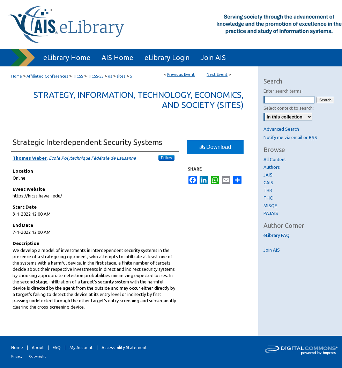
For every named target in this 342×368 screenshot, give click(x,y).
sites (121, 76)
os (110, 76)
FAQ (57, 347)
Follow (166, 158)
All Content (274, 159)
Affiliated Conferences (48, 76)
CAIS (268, 182)
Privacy (16, 356)
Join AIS (271, 249)
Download (215, 147)
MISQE (270, 205)
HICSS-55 (96, 76)
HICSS (78, 76)
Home (16, 76)
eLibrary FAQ (276, 235)
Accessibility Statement (124, 347)
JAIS (268, 174)
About (38, 347)
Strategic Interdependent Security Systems (87, 142)
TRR (267, 190)
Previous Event (181, 74)
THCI (268, 197)
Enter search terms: (283, 90)
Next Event (217, 74)
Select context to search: (288, 108)
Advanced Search (281, 129)
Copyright (37, 356)
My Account (81, 347)
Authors (271, 167)
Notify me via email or (290, 137)
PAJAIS (270, 213)
